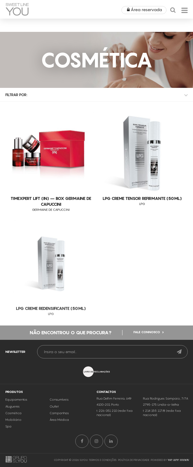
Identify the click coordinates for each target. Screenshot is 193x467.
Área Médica (59, 433)
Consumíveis (59, 413)
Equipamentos (16, 413)
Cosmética (13, 426)
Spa (8, 440)
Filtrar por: (16, 94)
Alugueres (12, 420)
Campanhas (59, 426)
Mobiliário (13, 433)
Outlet (54, 420)
